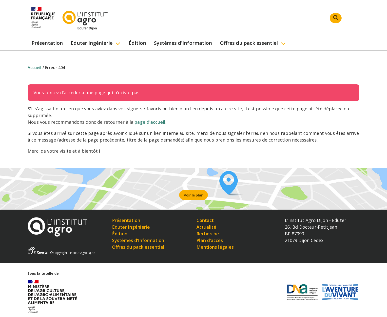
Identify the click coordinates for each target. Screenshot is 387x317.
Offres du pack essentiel (249, 43)
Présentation (47, 43)
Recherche (207, 234)
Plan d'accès (209, 240)
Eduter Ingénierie (92, 43)
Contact (205, 220)
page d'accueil (150, 122)
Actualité (206, 227)
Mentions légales (215, 247)
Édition (137, 43)
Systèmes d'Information (183, 43)
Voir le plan (193, 195)
